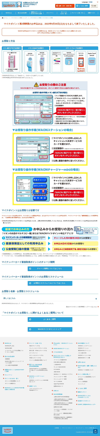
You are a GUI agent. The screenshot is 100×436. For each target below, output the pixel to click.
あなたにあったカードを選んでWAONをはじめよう (62, 356)
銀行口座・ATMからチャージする (38, 350)
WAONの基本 (8, 348)
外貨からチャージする (35, 357)
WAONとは (9, 13)
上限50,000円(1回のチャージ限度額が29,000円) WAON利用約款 (63, 400)
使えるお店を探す (22, 13)
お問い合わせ (81, 362)
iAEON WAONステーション (61, 348)
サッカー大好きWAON (59, 367)
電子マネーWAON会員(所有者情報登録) (35, 365)
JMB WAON (57, 371)
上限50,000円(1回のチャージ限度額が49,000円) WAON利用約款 (63, 403)
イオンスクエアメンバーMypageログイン (35, 389)
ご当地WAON (57, 364)
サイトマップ (81, 384)
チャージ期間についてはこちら (49, 268)
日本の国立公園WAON (59, 362)
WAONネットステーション (85, 345)
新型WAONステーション (84, 350)
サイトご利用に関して (84, 374)
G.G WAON (57, 369)
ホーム (6, 18)
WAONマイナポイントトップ (49, 329)
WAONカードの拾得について (85, 370)
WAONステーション (83, 348)
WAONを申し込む (9, 345)
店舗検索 (7, 359)
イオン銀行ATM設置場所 (11, 365)
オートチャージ (33, 353)
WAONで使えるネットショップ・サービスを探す (14, 362)
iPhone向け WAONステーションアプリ (63, 344)
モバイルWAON (58, 381)
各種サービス (91, 13)
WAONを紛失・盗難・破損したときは (87, 366)
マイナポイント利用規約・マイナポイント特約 (63, 410)
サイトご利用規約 (82, 381)
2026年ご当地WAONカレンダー (87, 404)
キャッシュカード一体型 (60, 379)
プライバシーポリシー (67, 428)
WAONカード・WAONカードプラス (63, 374)
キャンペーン (50, 13)
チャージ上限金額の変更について (38, 360)
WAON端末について (83, 343)
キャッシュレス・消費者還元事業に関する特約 (63, 414)
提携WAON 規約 (58, 407)
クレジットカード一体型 (60, 376)
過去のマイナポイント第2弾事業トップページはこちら (81, 306)
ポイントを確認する (10, 383)
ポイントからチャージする (36, 355)
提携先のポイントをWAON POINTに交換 (36, 12)
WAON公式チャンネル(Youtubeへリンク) (84, 396)
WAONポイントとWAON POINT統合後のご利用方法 (14, 388)
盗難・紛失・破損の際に (65, 6)
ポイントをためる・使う (63, 12)
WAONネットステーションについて (36, 376)
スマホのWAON (57, 352)
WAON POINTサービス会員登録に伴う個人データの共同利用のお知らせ (38, 370)
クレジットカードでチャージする (38, 348)
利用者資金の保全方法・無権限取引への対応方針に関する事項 (63, 418)
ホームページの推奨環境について (87, 376)
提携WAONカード (58, 386)
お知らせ (55, 390)
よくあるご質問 (83, 6)
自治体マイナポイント (84, 401)
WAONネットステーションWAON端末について (38, 381)
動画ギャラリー (82, 392)
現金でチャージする (34, 345)
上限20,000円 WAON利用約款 (61, 396)
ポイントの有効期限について (12, 381)
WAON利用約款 (57, 394)
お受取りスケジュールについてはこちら (49, 283)
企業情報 (80, 379)
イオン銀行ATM (82, 353)
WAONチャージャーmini (84, 355)
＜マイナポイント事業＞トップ (18, 18)
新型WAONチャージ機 (84, 357)
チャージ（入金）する (77, 13)
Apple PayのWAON (59, 383)
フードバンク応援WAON (60, 359)
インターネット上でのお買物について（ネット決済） (14, 351)
